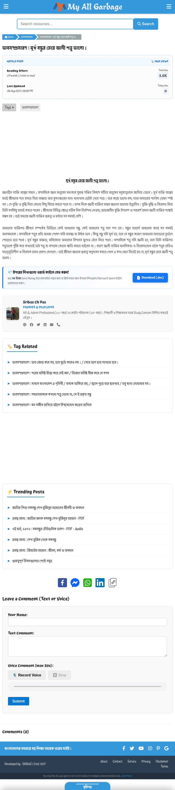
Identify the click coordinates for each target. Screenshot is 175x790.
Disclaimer (162, 764)
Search (143, 23)
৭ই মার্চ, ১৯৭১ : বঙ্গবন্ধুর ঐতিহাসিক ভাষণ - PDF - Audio (45, 528)
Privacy (146, 764)
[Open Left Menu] (6, 6)
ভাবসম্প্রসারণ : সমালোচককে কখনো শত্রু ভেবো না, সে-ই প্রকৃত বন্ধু (49, 394)
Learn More (126, 779)
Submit (18, 704)
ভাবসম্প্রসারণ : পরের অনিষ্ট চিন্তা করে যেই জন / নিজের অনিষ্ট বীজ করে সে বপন (58, 372)
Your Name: (87, 618)
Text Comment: (87, 644)
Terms (164, 769)
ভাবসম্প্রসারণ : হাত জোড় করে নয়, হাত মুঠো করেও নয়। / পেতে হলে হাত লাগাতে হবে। (62, 362)
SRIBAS (27, 766)
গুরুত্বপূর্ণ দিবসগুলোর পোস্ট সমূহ (29, 560)
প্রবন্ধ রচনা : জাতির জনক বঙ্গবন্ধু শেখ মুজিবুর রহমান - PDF (46, 518)
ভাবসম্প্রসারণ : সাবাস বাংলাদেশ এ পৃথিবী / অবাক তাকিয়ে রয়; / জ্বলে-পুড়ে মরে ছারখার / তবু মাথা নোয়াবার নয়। (79, 383)
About (104, 764)
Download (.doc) (150, 276)
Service (132, 764)
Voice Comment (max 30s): (30, 668)
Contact (118, 764)
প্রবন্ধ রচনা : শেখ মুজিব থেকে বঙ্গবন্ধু (31, 539)
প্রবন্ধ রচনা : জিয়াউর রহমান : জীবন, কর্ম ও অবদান (40, 550)
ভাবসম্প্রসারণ (27, 36)
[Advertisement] (87, 145)
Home (9, 36)
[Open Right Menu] (169, 6)
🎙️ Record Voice (27, 678)
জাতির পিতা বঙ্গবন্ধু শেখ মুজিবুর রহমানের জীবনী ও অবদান (45, 507)
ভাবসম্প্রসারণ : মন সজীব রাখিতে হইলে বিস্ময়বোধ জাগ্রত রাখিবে (49, 404)
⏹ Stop (59, 678)
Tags (9, 107)
